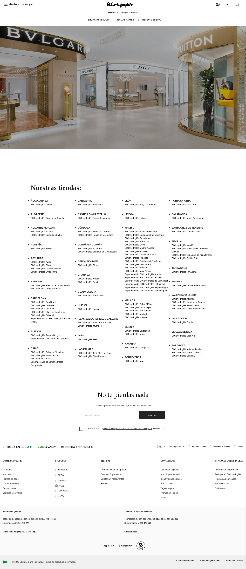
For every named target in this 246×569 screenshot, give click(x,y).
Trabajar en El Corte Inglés (228, 474)
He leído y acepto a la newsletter (126, 428)
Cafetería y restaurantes (112, 479)
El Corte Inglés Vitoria (41, 204)
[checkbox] (81, 429)
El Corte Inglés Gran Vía (183, 335)
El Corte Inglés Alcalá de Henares (141, 231)
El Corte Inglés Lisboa (135, 218)
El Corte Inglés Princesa (136, 258)
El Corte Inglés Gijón (41, 265)
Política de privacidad (210, 560)
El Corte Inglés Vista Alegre (138, 271)
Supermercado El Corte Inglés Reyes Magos (146, 287)
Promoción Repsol (169, 493)
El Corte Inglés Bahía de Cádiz (46, 355)
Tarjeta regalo (167, 488)
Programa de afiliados (225, 479)
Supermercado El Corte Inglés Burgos (49, 338)
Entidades (220, 488)
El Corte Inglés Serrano (136, 267)
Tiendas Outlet (125, 19)
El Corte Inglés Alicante (42, 231)
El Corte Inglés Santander (90, 204)
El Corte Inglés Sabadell (42, 315)
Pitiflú (163, 497)
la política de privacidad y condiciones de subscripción (127, 428)
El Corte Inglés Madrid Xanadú (139, 248)
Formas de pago (11, 479)
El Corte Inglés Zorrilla (182, 322)
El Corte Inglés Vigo (134, 361)
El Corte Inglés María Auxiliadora (187, 218)
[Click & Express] (18, 446)
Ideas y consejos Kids (171, 479)
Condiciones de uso (185, 560)
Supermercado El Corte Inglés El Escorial (145, 284)
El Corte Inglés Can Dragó (43, 302)
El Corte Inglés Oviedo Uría (44, 272)
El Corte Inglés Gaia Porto (184, 204)
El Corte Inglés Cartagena (137, 331)
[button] (6, 4)
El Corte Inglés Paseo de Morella (94, 218)
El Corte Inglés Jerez (41, 358)
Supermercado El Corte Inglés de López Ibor (146, 280)
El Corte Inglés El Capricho (138, 310)
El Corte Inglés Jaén (87, 339)
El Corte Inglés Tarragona (184, 272)
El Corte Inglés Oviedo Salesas (46, 268)
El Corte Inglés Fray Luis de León (141, 204)
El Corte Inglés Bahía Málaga (139, 304)
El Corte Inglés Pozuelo (136, 251)
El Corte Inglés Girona (88, 265)
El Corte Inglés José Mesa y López (95, 353)
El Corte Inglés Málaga (136, 317)
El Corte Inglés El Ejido (42, 248)
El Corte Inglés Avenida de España (48, 218)
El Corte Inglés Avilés (41, 262)
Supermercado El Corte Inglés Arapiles (143, 274)
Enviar (152, 415)
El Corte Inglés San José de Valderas (143, 261)
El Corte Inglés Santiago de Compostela (97, 251)
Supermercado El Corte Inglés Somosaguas (146, 290)
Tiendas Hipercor (97, 19)
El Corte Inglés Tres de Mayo (186, 231)
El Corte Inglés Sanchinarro (138, 264)
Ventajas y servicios (12, 493)
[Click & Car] (47, 446)
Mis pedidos (8, 474)
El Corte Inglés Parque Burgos (45, 335)
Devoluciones (9, 488)
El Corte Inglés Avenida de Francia (188, 302)
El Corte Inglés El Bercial (137, 241)
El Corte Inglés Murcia (135, 334)
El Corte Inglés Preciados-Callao (140, 254)
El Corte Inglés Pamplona (137, 347)
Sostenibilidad (222, 483)
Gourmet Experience (111, 474)
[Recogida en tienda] (77, 446)
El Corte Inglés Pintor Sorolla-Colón (189, 308)
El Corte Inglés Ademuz (183, 299)
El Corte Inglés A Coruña (90, 248)
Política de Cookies (234, 560)
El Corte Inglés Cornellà (42, 305)
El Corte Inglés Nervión (183, 245)
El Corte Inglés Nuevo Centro (186, 305)
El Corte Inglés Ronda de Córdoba (94, 231)
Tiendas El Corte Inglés (21, 4)
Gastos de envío (11, 483)
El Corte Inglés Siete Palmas (92, 356)
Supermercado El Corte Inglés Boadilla (143, 277)
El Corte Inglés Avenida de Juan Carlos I (50, 285)
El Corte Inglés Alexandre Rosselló (94, 322)
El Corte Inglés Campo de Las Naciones (144, 235)
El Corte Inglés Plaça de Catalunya (48, 312)
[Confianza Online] (140, 545)
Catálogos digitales (169, 469)
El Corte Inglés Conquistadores (46, 288)
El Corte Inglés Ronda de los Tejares (95, 235)
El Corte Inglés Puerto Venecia (186, 352)
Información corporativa (226, 469)
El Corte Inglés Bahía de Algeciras (47, 352)
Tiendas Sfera (151, 19)
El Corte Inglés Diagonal (42, 308)
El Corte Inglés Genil (88, 282)
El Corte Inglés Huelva (88, 309)
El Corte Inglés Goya (135, 244)
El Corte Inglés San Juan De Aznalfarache (192, 255)
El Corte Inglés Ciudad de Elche (46, 235)
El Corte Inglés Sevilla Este (185, 258)
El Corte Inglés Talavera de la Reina (189, 285)
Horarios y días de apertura (114, 469)
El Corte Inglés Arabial (88, 278)
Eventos (104, 483)
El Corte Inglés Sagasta (183, 355)
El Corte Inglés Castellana (137, 238)
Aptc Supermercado (170, 474)
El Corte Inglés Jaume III (90, 326)
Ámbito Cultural (167, 483)
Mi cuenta (7, 469)
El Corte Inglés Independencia (186, 349)
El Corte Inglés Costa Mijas (138, 307)
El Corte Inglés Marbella (136, 314)
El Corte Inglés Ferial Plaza (91, 295)
